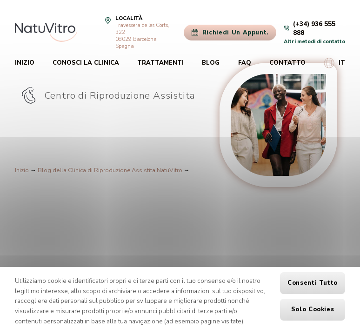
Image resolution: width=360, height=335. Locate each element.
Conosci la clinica (86, 63)
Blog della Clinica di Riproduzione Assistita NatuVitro (110, 170)
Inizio (24, 63)
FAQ (244, 63)
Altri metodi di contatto (314, 41)
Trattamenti (160, 63)
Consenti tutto (312, 283)
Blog (211, 63)
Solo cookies (312, 309)
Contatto (287, 63)
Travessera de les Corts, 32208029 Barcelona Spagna (142, 36)
